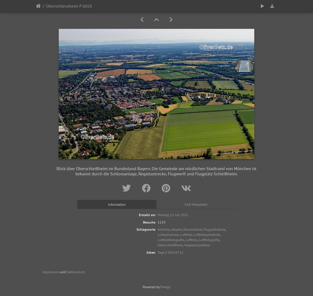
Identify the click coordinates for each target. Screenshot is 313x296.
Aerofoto (164, 229)
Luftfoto (191, 240)
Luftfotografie (209, 240)
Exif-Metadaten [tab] (196, 204)
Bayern (177, 229)
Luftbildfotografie (171, 240)
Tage (161, 252)
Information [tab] (117, 204)
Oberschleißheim (170, 245)
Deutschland (192, 229)
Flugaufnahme (214, 229)
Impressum (50, 272)
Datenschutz (76, 272)
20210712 (175, 252)
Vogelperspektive (197, 245)
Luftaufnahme (168, 234)
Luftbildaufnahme (206, 234)
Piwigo (165, 287)
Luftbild (186, 234)
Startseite (38, 6)
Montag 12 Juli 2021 (173, 215)
